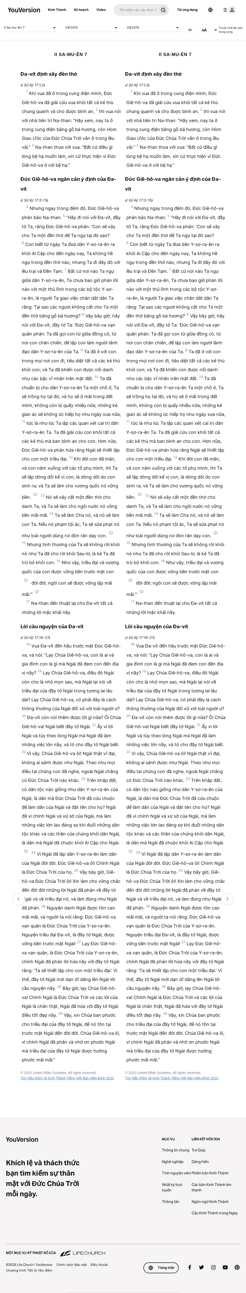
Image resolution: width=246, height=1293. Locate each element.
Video (101, 10)
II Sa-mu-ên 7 (30, 28)
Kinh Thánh (57, 10)
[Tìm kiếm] (135, 10)
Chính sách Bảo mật (71, 1265)
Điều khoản (99, 1265)
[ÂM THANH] (190, 30)
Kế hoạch (81, 10)
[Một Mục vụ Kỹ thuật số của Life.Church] (123, 1250)
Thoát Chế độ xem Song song (228, 30)
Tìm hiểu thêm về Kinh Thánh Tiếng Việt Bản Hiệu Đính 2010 (67, 1078)
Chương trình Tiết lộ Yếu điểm (29, 1270)
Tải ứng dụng (187, 10)
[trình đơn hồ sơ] (228, 10)
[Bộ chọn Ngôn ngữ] (210, 10)
